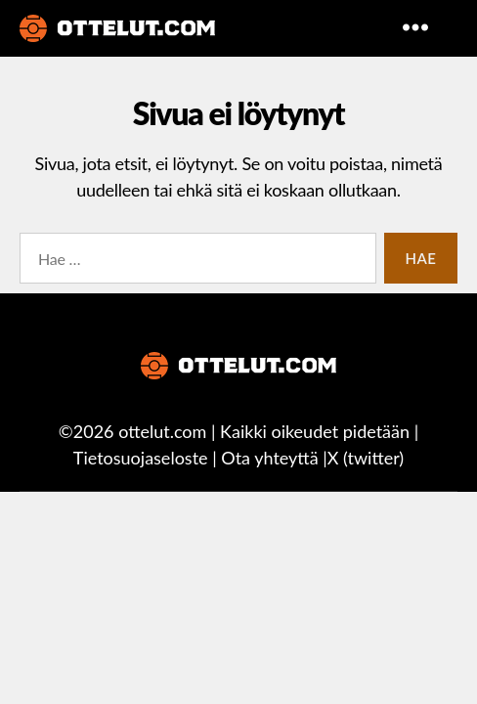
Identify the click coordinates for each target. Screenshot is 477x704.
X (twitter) (365, 457)
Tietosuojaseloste (140, 457)
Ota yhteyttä (269, 457)
